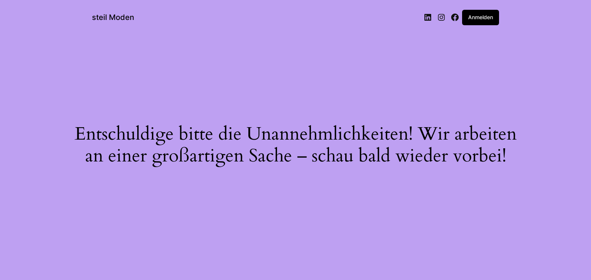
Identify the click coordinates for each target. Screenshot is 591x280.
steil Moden (113, 17)
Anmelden (480, 17)
